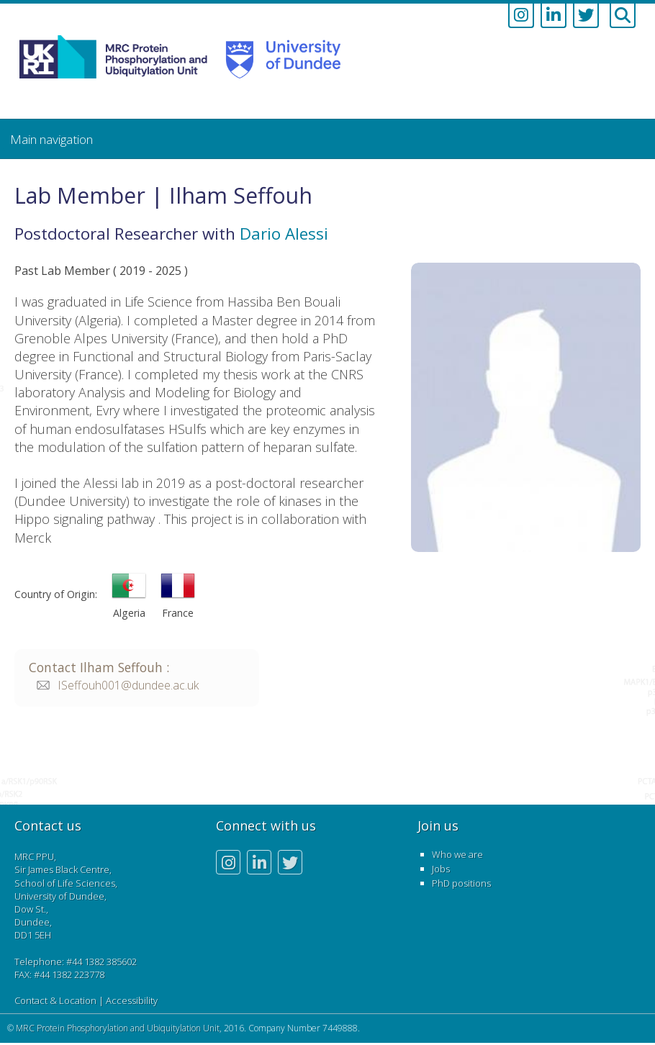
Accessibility (132, 1000)
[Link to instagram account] (521, 16)
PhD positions (461, 883)
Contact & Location (55, 1000)
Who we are (457, 854)
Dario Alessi (284, 233)
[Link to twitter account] (586, 16)
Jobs (441, 868)
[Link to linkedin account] (553, 16)
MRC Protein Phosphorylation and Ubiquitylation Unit (118, 1028)
